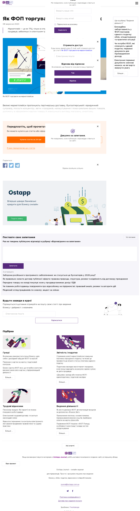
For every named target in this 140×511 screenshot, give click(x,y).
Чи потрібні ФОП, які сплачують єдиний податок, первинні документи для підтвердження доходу (125, 50)
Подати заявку (17, 219)
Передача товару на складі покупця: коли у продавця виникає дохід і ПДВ (39, 284)
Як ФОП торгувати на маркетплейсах (74, 50)
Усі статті (70, 441)
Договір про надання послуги (70, 496)
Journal (9, 4)
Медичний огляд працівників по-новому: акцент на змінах (31, 291)
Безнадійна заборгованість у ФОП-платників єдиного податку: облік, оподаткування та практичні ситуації (125, 33)
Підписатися (68, 315)
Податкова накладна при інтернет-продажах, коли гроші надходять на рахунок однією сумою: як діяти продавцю (76, 365)
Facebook (5, 165)
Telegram (17, 165)
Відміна (70, 80)
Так (70, 73)
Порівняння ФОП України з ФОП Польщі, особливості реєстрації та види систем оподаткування (73, 422)
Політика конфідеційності (70, 493)
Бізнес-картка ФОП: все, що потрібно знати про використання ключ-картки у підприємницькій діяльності (22, 366)
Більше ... (121, 73)
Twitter (11, 165)
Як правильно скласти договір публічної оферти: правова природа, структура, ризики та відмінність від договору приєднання (65, 280)
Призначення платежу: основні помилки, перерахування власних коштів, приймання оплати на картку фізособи (74, 414)
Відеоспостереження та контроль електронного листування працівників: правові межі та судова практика (23, 420)
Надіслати (59, 30)
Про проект (11, 459)
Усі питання (130, 237)
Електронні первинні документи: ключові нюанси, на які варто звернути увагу (125, 64)
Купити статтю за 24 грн (30, 139)
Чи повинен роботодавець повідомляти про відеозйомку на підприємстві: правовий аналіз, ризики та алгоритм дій (59, 287)
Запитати (13, 266)
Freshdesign (74, 503)
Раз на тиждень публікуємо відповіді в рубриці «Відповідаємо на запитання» (42, 241)
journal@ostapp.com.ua (70, 480)
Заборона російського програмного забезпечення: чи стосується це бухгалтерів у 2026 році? (49, 276)
